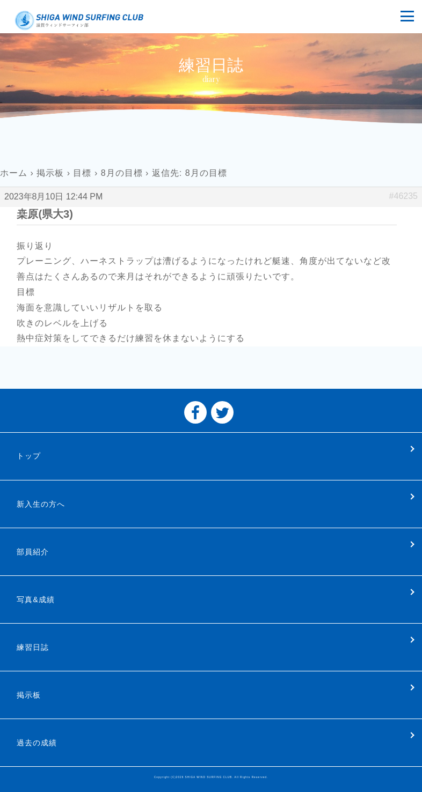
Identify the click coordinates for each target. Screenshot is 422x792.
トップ (29, 455)
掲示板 (50, 172)
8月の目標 (122, 172)
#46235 (403, 196)
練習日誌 (33, 647)
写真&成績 (35, 599)
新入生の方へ (41, 504)
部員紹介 (33, 551)
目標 (82, 172)
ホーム (13, 172)
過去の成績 (37, 742)
